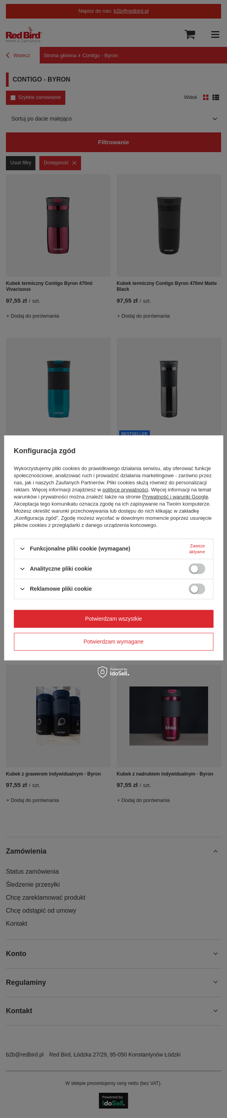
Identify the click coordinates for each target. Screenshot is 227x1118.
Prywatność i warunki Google (175, 496)
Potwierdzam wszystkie (113, 619)
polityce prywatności (125, 489)
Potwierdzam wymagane (113, 641)
